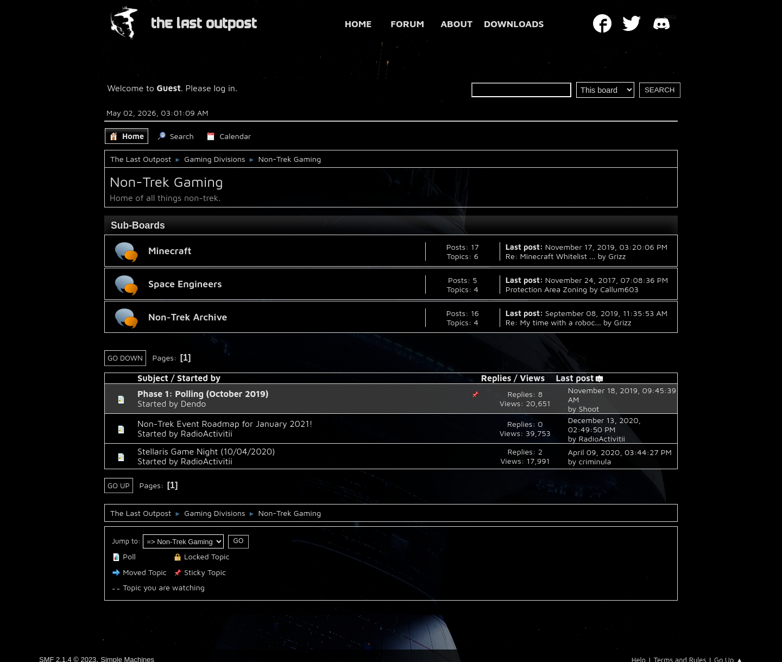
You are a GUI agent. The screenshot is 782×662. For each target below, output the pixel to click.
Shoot (588, 408)
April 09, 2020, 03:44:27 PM (620, 452)
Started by (198, 378)
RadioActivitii (206, 433)
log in (224, 88)
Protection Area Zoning (547, 289)
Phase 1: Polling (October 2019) (203, 394)
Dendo (193, 403)
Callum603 (619, 289)
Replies (496, 378)
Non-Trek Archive (187, 317)
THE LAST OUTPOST (204, 23)
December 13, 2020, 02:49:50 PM (604, 424)
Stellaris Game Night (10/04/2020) (206, 451)
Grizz (617, 256)
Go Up (119, 485)
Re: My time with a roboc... (553, 322)
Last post (579, 378)
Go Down (125, 358)
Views (532, 378)
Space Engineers (185, 283)
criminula (594, 461)
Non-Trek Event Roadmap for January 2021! (224, 423)
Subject (152, 378)
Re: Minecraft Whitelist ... (551, 256)
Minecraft (170, 250)
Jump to (125, 541)
